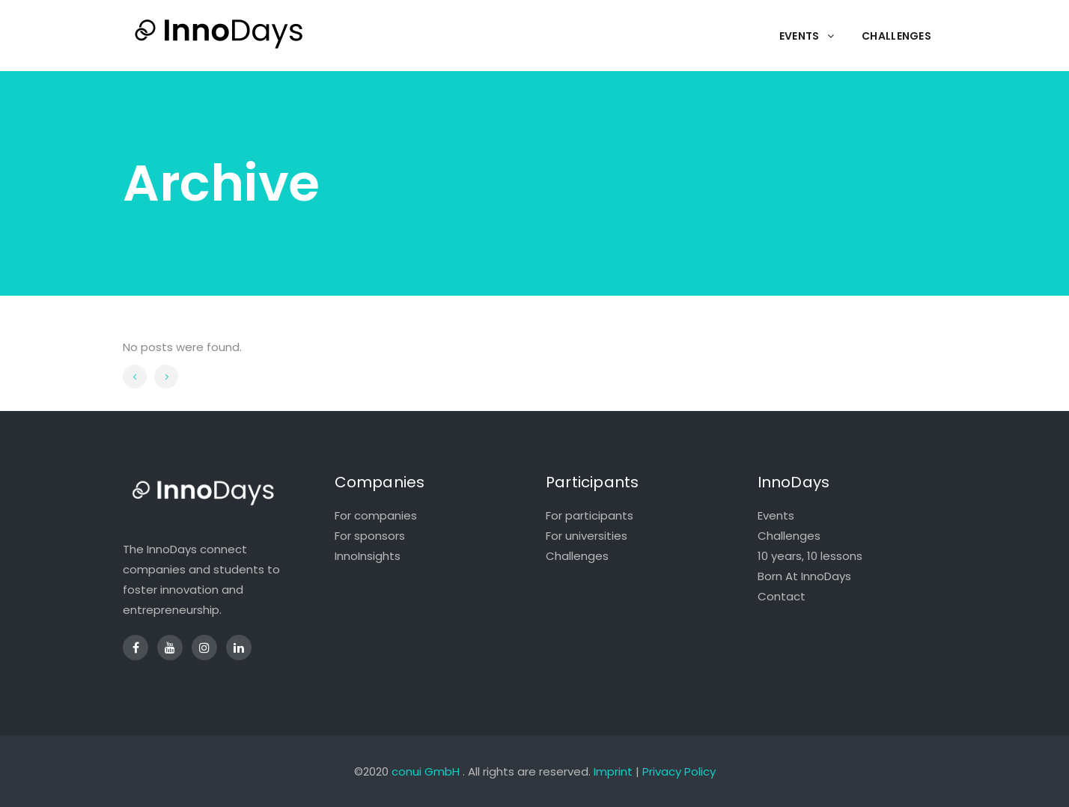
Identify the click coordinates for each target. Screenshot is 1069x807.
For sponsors (370, 535)
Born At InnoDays (804, 576)
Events (776, 515)
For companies (376, 515)
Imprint (613, 771)
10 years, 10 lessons (810, 556)
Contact (781, 596)
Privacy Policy (679, 771)
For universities (586, 535)
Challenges (577, 556)
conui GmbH (426, 771)
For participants (589, 515)
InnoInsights (368, 556)
